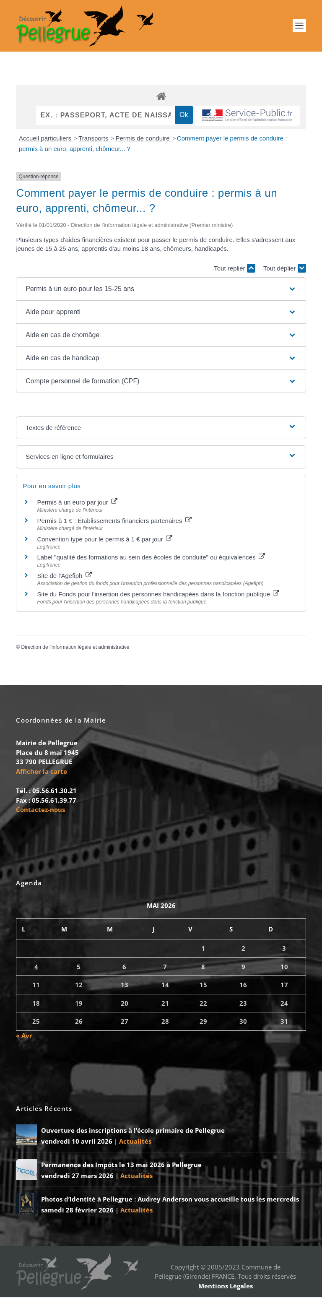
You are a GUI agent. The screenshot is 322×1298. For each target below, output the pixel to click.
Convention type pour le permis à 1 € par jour (104, 539)
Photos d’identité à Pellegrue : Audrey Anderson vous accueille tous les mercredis (170, 1200)
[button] (160, 289)
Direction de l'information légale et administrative (75, 647)
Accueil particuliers (46, 138)
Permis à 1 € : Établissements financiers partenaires (114, 521)
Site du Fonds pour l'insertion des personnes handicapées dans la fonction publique (158, 594)
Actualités (135, 1141)
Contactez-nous (40, 810)
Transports (94, 138)
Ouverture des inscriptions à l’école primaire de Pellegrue (133, 1131)
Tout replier (234, 269)
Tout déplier (284, 269)
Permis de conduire (143, 138)
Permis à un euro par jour (77, 502)
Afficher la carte (41, 771)
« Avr (24, 1036)
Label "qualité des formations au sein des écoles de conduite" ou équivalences (151, 558)
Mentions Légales (225, 1286)
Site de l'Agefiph (64, 576)
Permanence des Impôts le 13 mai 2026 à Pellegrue (121, 1165)
